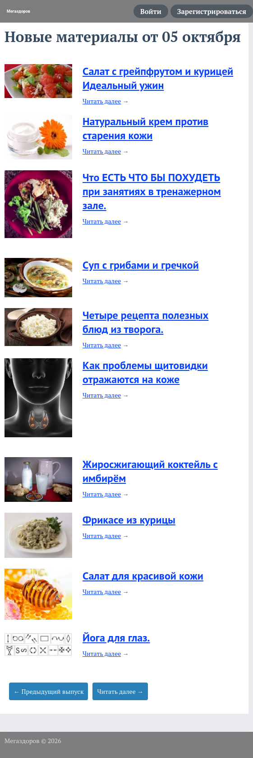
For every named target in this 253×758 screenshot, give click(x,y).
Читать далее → (120, 691)
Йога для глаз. (116, 638)
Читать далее (102, 101)
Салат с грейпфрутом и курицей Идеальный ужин (158, 78)
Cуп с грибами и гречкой (141, 265)
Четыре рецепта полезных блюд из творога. (145, 322)
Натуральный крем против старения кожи (145, 128)
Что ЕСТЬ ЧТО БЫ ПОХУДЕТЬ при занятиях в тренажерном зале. (152, 191)
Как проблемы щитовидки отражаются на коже (145, 372)
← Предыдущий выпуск (48, 691)
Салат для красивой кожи (143, 576)
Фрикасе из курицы (129, 520)
